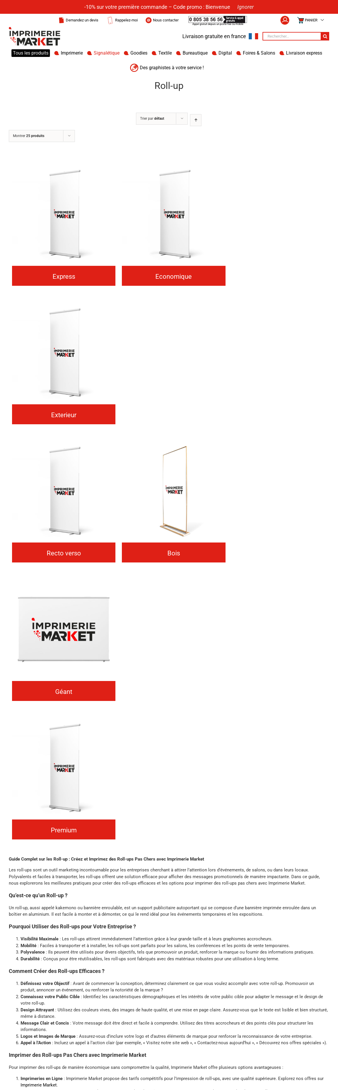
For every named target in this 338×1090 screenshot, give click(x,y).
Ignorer (245, 7)
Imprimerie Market (39, 1085)
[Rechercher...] (292, 36)
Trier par (152, 118)
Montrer (28, 136)
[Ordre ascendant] (195, 120)
